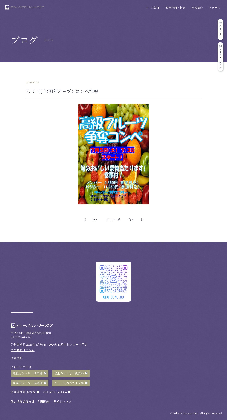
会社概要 (17, 358)
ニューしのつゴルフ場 (69, 383)
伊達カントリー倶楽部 (28, 383)
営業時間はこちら (23, 350)
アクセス (214, 7)
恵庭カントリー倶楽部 (28, 373)
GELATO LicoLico (55, 392)
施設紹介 (197, 7)
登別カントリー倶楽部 (69, 373)
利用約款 (44, 401)
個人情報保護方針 (23, 401)
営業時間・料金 (176, 7)
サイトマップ (62, 401)
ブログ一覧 (113, 219)
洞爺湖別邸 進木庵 (23, 392)
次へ (131, 219)
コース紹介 (153, 7)
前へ (96, 219)
